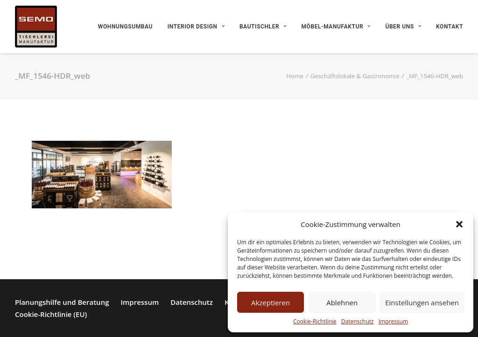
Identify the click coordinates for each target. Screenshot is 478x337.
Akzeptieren (270, 302)
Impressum (393, 321)
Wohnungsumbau (125, 26)
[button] (459, 224)
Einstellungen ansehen (422, 302)
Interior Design (196, 26)
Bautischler (263, 26)
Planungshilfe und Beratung (62, 302)
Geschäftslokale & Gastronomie (355, 76)
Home (294, 76)
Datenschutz (357, 321)
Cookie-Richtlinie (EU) (51, 314)
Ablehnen (342, 302)
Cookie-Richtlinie (315, 321)
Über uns (403, 26)
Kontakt (449, 26)
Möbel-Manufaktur (336, 26)
